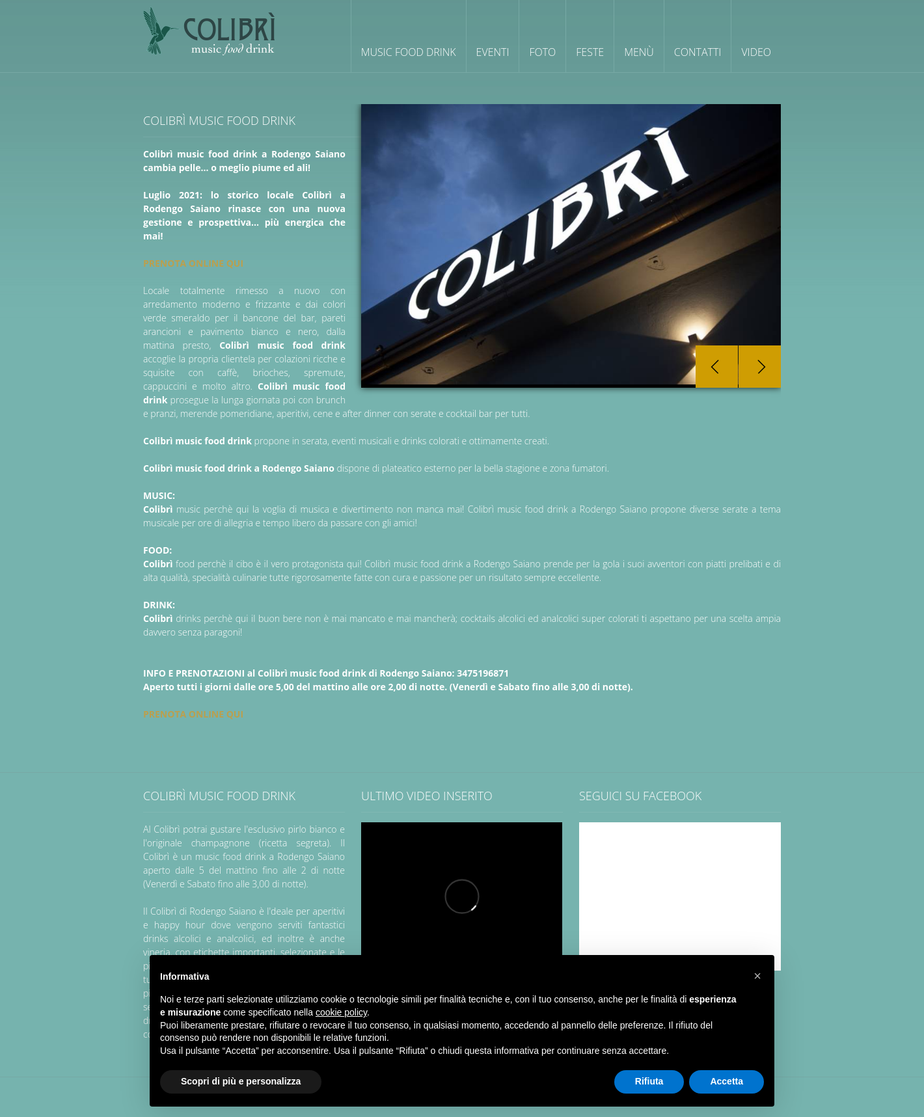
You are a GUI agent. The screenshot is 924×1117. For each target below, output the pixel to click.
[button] (757, 975)
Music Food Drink (408, 52)
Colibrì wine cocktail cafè (209, 31)
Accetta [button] (726, 1081)
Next (760, 366)
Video (756, 52)
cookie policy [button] (341, 1012)
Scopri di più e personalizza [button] (241, 1081)
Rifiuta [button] (649, 1081)
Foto (542, 52)
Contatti (698, 52)
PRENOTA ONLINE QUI (193, 263)
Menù (639, 52)
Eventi (493, 52)
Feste (590, 52)
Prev (717, 366)
